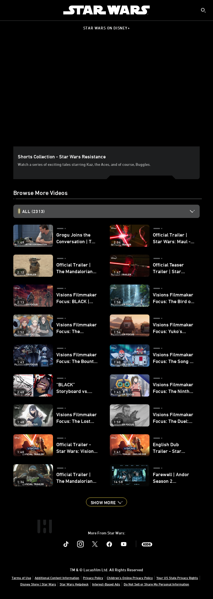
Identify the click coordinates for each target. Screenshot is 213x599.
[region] (107, 94)
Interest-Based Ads (106, 584)
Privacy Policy (93, 578)
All (33, 211)
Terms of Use (21, 578)
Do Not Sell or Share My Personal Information (156, 584)
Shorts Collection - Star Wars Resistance (62, 156)
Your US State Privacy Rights (177, 578)
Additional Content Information (57, 578)
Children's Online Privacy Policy (130, 578)
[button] (106, 502)
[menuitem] (9, 10)
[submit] (203, 10)
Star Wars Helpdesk (74, 584)
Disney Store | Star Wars (38, 584)
